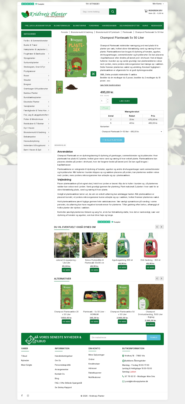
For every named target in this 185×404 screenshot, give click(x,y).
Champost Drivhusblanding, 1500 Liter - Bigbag (150, 316)
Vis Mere (66, 271)
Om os (58, 363)
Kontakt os (60, 376)
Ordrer (92, 361)
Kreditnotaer (94, 366)
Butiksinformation (133, 350)
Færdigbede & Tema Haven (36, 110)
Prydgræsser (30, 71)
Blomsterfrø (79, 26)
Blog (57, 380)
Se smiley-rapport (63, 389)
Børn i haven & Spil (33, 150)
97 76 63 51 (129, 379)
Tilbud (24, 358)
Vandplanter (29, 106)
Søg (112, 11)
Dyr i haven (29, 128)
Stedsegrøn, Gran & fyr (34, 67)
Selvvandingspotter (129, 26)
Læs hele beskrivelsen (110, 85)
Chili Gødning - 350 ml (150, 261)
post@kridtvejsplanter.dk (136, 383)
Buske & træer (31, 45)
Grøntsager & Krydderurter (36, 89)
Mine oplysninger (96, 357)
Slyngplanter (30, 58)
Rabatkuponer (95, 375)
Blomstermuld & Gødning (35, 132)
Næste (162, 228)
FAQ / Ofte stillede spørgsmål (68, 385)
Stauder (27, 80)
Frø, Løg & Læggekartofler (38, 26)
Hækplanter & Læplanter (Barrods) (38, 49)
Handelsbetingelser (64, 358)
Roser (27, 75)
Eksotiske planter (32, 102)
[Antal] (103, 101)
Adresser (93, 370)
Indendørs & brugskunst (35, 145)
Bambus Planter (31, 93)
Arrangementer (61, 371)
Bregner (27, 84)
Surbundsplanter (31, 62)
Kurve (145, 26)
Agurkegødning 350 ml (122, 261)
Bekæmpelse (30, 137)
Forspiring (94, 26)
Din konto (94, 350)
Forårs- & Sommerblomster (36, 41)
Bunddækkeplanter (32, 97)
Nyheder (25, 363)
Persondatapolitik (63, 367)
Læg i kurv (124, 101)
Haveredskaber (109, 26)
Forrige (157, 228)
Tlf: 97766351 (92, 4)
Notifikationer (95, 379)
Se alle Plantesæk (112, 140)
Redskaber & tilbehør (34, 123)
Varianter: (105, 126)
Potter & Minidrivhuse (34, 119)
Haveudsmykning (32, 141)
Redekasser (156, 26)
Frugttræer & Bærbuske (35, 54)
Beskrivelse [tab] (63, 146)
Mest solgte (26, 367)
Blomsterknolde (62, 26)
